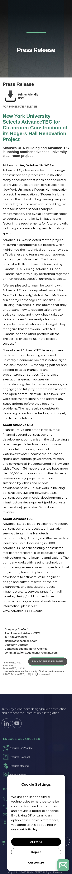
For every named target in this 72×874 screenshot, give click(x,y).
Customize (36, 862)
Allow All (36, 841)
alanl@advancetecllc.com (21, 641)
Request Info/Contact (21, 750)
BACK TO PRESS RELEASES (47, 661)
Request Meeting (19, 768)
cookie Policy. (27, 829)
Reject (36, 852)
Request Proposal (20, 759)
